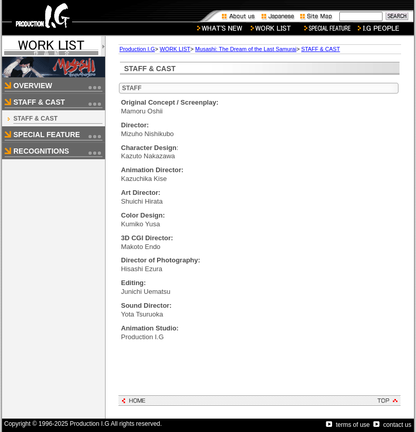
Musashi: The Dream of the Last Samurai (246, 49)
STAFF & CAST (35, 118)
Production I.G (137, 49)
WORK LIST (175, 49)
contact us (392, 424)
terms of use (348, 424)
